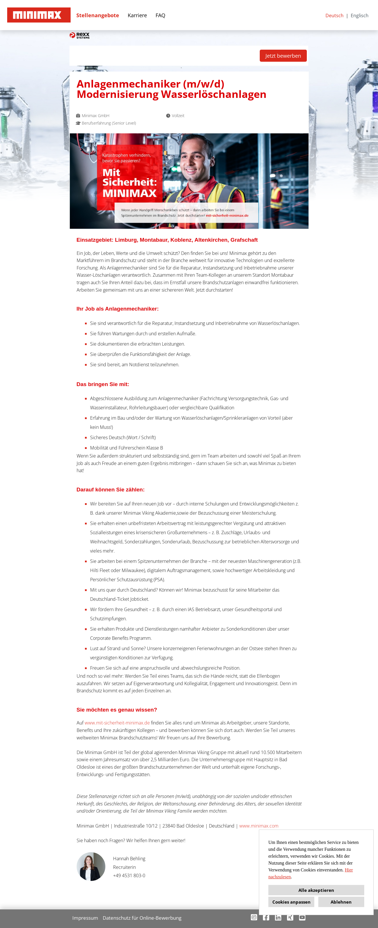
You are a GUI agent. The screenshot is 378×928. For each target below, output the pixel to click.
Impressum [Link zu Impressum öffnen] (85, 918)
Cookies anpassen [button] (291, 902)
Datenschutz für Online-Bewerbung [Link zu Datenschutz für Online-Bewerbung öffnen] (142, 918)
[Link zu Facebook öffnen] (266, 917)
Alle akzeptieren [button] (316, 890)
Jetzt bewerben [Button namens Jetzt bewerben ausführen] (283, 55)
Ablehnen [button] (341, 902)
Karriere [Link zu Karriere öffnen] (137, 15)
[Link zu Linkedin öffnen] (278, 917)
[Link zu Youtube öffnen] (302, 917)
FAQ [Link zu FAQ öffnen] (160, 15)
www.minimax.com (258, 826)
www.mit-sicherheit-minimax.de (117, 723)
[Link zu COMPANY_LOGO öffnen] (39, 15)
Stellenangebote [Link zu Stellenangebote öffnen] (97, 15)
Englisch (360, 15)
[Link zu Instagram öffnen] (254, 917)
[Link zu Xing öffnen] (290, 917)
